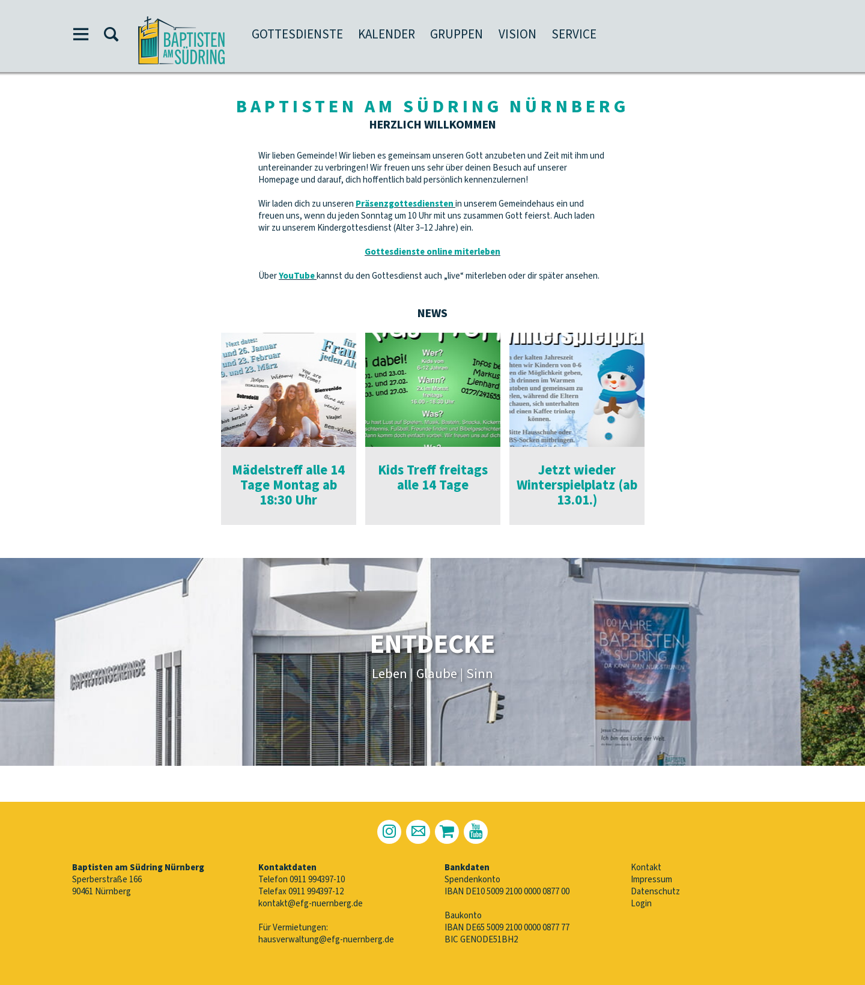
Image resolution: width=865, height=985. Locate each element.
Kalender (386, 34)
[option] (288, 429)
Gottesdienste (297, 34)
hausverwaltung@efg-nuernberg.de (326, 939)
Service (573, 34)
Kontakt (646, 867)
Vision (517, 34)
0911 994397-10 (317, 879)
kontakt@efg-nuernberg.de (310, 903)
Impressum (651, 879)
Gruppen (456, 34)
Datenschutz (655, 891)
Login (641, 903)
